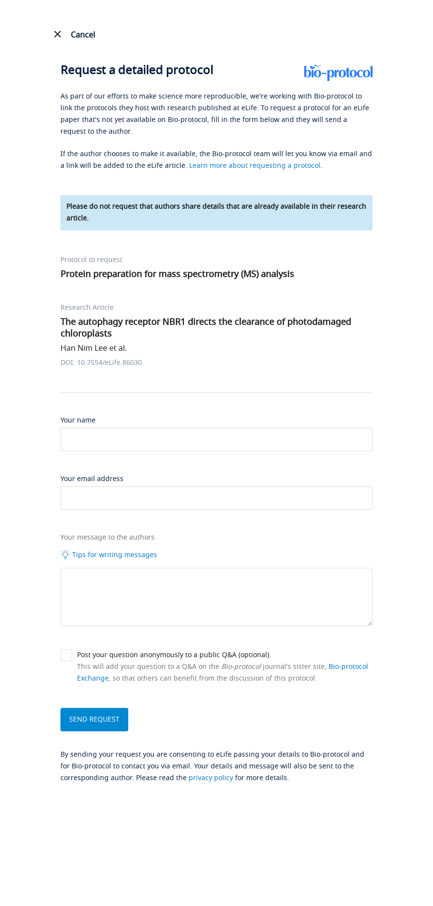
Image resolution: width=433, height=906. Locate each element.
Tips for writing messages (108, 554)
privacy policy (211, 778)
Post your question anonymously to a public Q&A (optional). (174, 655)
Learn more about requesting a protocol (254, 166)
